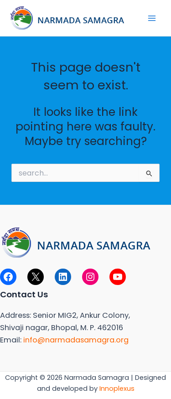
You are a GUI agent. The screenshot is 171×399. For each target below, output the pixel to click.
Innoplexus (117, 388)
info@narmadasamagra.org (76, 340)
